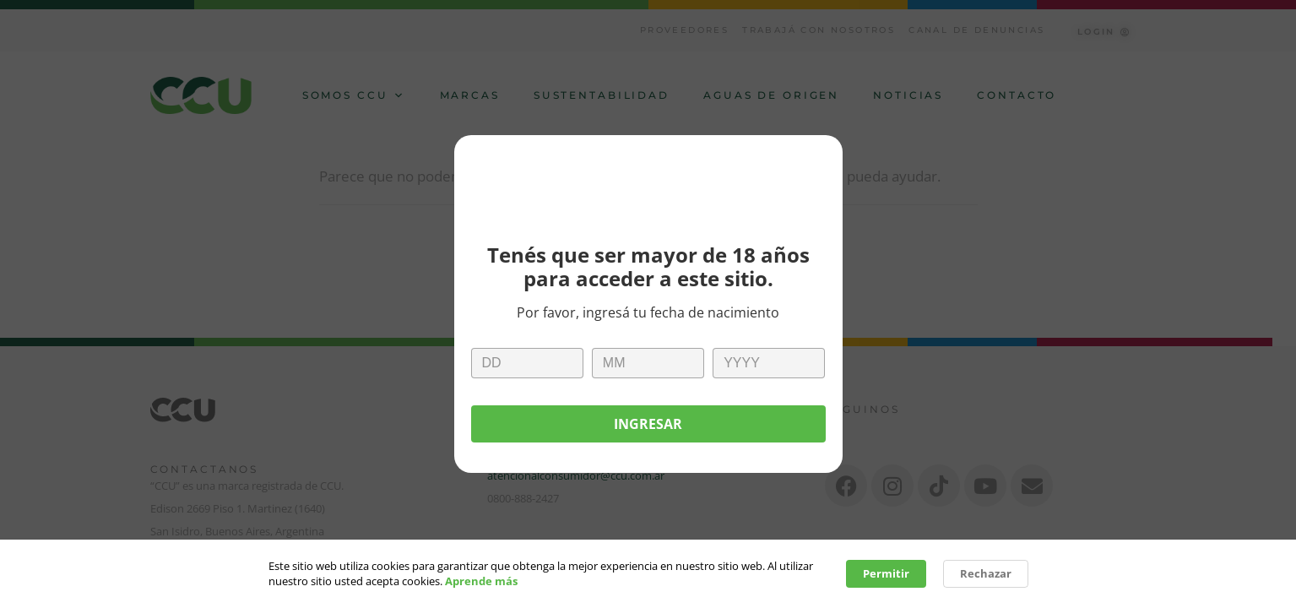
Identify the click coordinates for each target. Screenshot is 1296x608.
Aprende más (481, 582)
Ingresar (648, 424)
